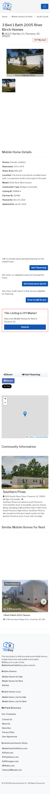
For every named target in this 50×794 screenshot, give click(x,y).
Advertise (6, 728)
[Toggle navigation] (44, 6)
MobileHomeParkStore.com (14, 665)
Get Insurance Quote (35, 283)
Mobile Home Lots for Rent (14, 701)
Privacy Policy (8, 732)
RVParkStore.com (10, 757)
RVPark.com (7, 753)
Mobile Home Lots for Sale (14, 697)
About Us (6, 724)
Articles (5, 685)
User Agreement (9, 736)
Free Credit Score (36, 300)
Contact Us (7, 719)
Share (8, 374)
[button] (25, 63)
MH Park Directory (11, 708)
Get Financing (38, 267)
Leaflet (29, 437)
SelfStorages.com (10, 761)
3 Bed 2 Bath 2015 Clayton (16, 615)
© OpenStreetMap (41, 437)
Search (25, 327)
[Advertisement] (25, 118)
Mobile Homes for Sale (12, 677)
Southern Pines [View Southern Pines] (14, 492)
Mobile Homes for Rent (12, 681)
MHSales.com (8, 765)
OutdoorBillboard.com (12, 770)
